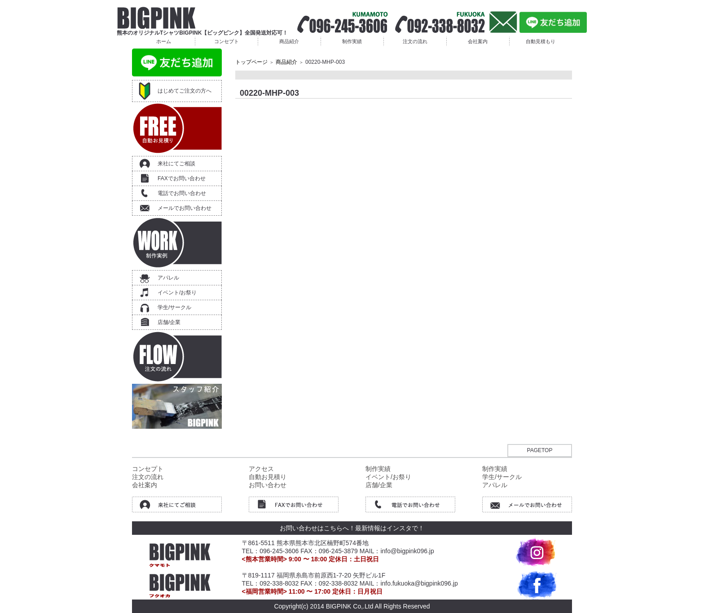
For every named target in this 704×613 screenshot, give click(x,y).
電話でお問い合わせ (182, 193)
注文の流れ (415, 41)
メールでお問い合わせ (184, 208)
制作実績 (352, 41)
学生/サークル (174, 307)
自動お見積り (267, 476)
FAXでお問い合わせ (182, 178)
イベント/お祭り (177, 292)
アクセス (261, 468)
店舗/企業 (169, 322)
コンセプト (226, 41)
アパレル (168, 278)
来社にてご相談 (176, 163)
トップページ (251, 62)
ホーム (163, 41)
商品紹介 (289, 41)
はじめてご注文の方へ (184, 91)
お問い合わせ (267, 485)
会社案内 (478, 41)
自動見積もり (540, 41)
